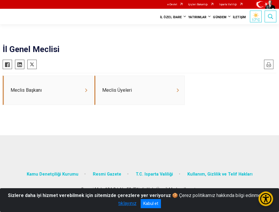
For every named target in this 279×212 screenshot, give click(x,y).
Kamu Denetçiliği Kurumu (52, 174)
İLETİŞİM (239, 17)
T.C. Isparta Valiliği (154, 174)
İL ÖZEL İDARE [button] (171, 17)
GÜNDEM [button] (219, 17)
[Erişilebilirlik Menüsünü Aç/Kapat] (265, 198)
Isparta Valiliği (228, 4)
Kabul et (150, 203)
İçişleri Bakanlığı (198, 4)
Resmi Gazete (107, 174)
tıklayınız (127, 203)
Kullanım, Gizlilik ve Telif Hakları (220, 174)
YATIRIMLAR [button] (197, 17)
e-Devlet (172, 4)
